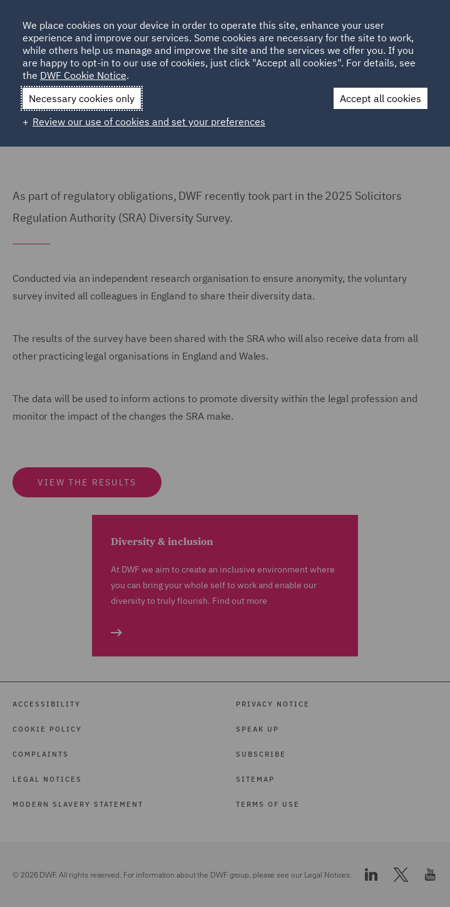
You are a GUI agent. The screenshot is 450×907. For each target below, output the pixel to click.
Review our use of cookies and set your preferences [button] (149, 121)
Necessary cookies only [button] (82, 98)
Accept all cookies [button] (380, 98)
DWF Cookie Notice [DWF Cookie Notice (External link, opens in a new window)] (83, 75)
